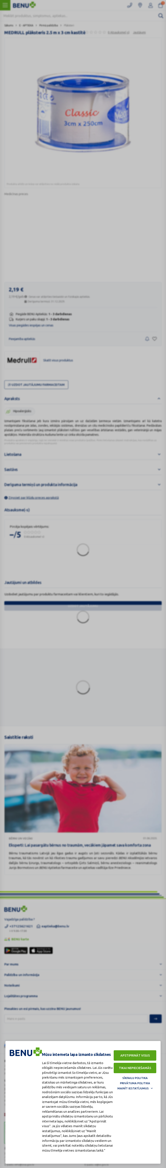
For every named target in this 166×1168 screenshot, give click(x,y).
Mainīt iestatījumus (133, 1088)
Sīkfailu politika (135, 1077)
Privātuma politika (135, 1083)
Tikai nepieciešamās (135, 1068)
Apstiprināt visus (135, 1055)
